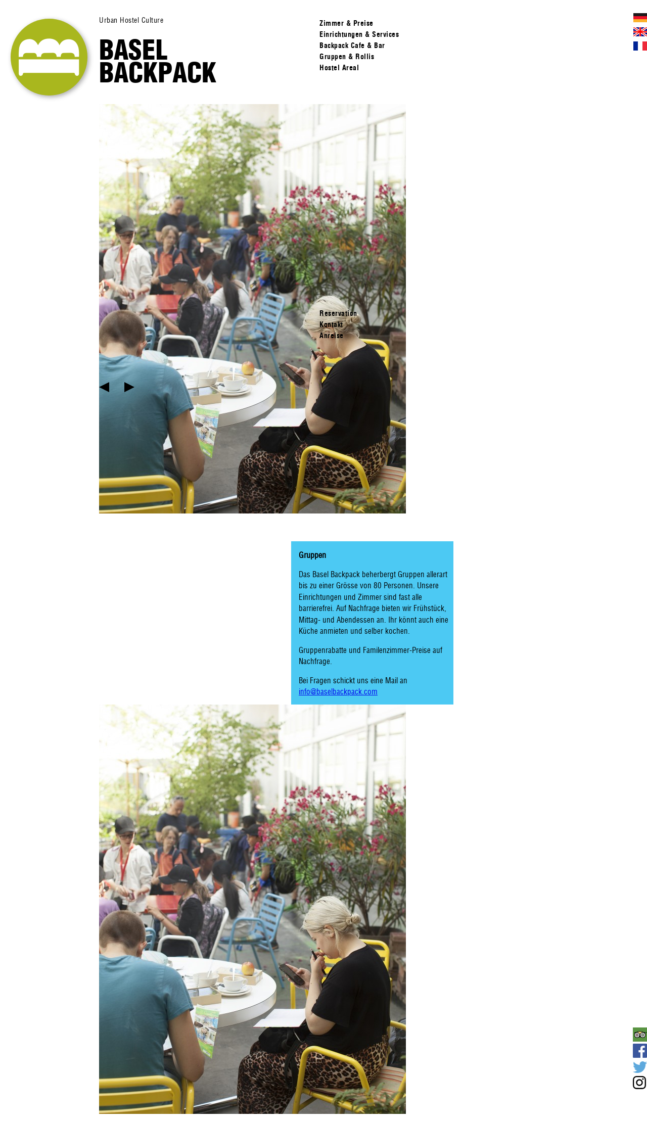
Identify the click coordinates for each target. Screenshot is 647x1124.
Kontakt (331, 324)
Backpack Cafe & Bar (352, 45)
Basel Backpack (157, 61)
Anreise (331, 335)
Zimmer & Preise (346, 23)
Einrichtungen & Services (359, 34)
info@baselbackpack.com (338, 691)
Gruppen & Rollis (346, 56)
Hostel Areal (339, 67)
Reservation (338, 313)
